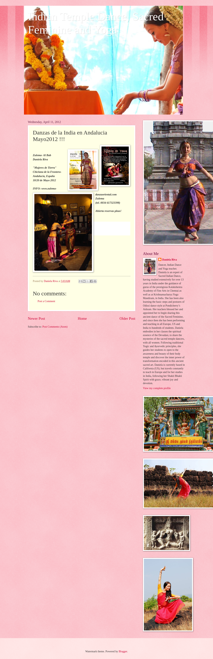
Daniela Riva (169, 259)
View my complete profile (157, 388)
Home (82, 318)
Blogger (123, 651)
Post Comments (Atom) (55, 326)
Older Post (127, 318)
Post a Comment (46, 301)
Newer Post (36, 318)
